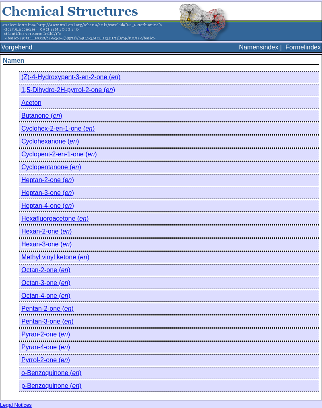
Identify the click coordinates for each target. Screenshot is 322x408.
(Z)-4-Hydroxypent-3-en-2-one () (70, 77)
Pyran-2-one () (45, 334)
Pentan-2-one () (47, 308)
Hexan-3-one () (46, 244)
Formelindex (303, 47)
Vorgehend (16, 47)
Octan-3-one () (45, 282)
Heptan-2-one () (47, 179)
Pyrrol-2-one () (45, 360)
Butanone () (41, 115)
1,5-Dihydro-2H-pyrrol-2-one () (68, 89)
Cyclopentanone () (51, 167)
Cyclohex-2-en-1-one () (58, 128)
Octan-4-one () (45, 295)
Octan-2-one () (45, 270)
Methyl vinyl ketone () (55, 257)
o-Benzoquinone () (51, 372)
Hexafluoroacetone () (55, 218)
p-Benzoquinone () (51, 385)
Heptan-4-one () (47, 205)
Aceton (31, 102)
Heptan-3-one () (47, 192)
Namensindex (259, 47)
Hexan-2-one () (46, 231)
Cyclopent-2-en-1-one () (59, 154)
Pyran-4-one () (45, 347)
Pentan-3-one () (47, 321)
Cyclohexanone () (50, 141)
